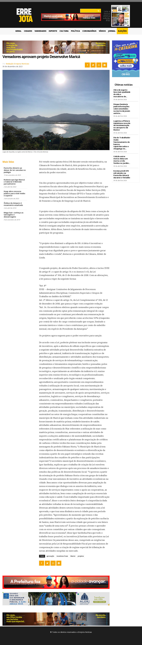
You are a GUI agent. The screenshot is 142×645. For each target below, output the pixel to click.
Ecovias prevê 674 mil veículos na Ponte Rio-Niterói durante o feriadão (121, 171)
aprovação (50, 556)
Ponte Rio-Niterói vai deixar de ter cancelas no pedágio (15, 170)
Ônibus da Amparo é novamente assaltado (13, 204)
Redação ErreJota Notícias (17, 64)
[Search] (98, 11)
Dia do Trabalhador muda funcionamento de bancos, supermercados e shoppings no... (121, 140)
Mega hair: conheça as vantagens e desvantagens (13, 214)
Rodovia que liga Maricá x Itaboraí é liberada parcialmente (14, 182)
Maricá (73, 556)
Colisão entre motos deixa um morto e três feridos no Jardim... (121, 157)
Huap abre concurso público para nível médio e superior (14, 193)
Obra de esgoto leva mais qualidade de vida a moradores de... (121, 93)
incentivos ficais (62, 556)
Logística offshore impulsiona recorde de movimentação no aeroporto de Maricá (121, 124)
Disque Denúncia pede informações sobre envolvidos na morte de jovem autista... (121, 107)
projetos (81, 556)
